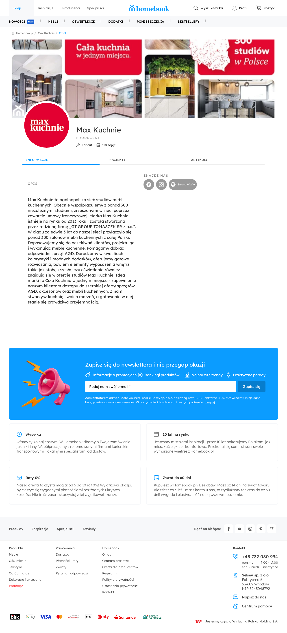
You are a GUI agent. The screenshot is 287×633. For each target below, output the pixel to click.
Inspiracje (45, 8)
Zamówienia (65, 548)
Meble (13, 554)
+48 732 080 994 (255, 556)
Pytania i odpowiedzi (72, 573)
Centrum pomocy (252, 606)
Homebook (110, 548)
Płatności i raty (67, 561)
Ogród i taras (19, 573)
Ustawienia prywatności (120, 586)
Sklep (17, 8)
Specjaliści (95, 8)
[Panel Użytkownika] (239, 8)
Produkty (16, 529)
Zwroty (61, 567)
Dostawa (62, 554)
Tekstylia (15, 567)
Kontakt (108, 592)
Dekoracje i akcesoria (25, 580)
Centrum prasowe (115, 561)
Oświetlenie (17, 561)
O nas (106, 554)
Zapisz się (251, 386)
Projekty (117, 160)
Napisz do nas (249, 597)
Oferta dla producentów (120, 567)
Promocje (16, 586)
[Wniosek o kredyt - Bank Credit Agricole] (152, 617)
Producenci (71, 8)
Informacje (37, 160)
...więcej (210, 402)
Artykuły (199, 160)
